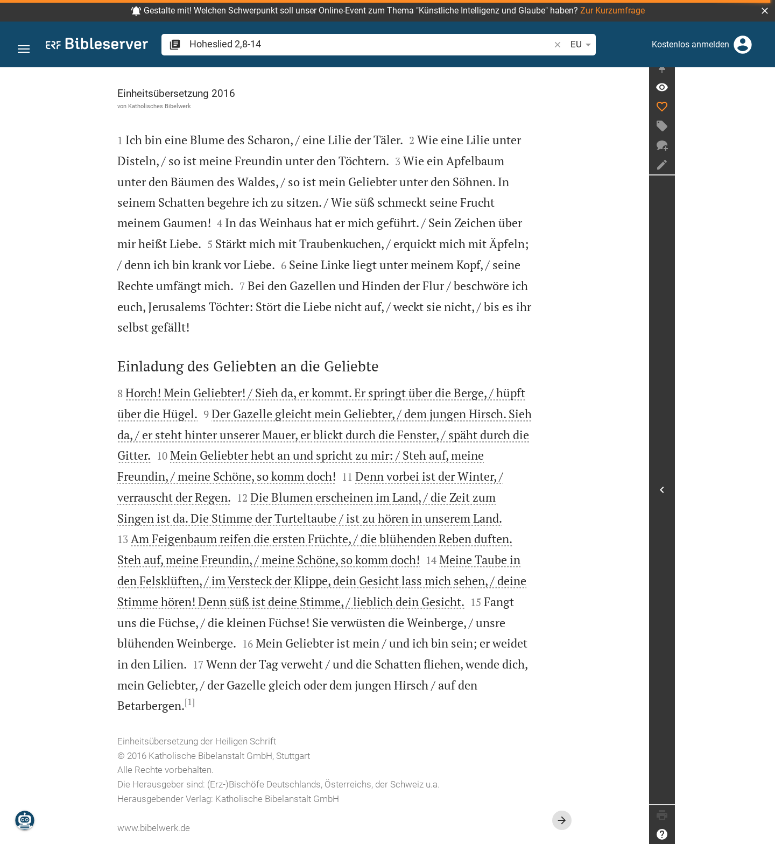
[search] (333, 44)
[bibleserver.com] (97, 45)
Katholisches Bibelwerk (209, 106)
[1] (240, 702)
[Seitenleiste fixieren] (762, 77)
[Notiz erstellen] (762, 174)
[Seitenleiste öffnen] (762, 494)
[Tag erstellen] (762, 135)
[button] (764, 10)
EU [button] (508, 44)
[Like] (762, 115)
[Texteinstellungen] (535, 44)
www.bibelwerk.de (203, 827)
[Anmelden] (742, 44)
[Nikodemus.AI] (24, 820)
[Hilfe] (762, 834)
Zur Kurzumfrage (612, 10)
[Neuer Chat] (762, 154)
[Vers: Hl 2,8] (762, 96)
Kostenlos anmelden (690, 44)
